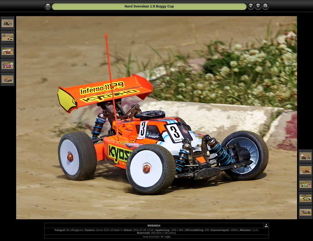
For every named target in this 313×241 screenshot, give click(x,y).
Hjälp (167, 236)
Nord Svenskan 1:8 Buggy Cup (149, 6)
